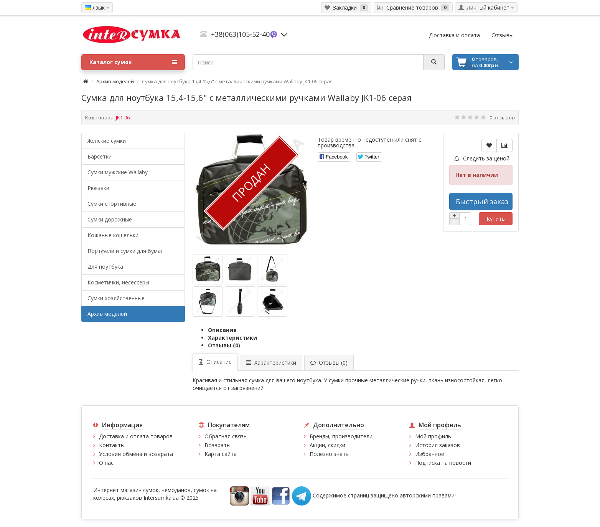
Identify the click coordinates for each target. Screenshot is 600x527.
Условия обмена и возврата (136, 454)
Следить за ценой (481, 158)
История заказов (437, 445)
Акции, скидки (327, 445)
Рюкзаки (98, 188)
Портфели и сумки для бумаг (125, 250)
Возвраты (217, 445)
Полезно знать (329, 454)
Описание (222, 330)
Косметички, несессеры (118, 282)
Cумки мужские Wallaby (117, 172)
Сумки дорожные (109, 219)
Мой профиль (433, 436)
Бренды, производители (341, 436)
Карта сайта (220, 454)
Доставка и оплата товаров (136, 436)
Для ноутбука (105, 266)
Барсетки (99, 156)
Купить (495, 218)
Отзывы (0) (224, 345)
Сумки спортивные (111, 203)
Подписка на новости (443, 462)
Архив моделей (115, 81)
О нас (106, 462)
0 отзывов (502, 117)
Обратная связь (225, 436)
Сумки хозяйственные (116, 298)
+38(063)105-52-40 (240, 34)
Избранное (429, 454)
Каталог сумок (133, 62)
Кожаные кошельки (112, 235)
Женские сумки (106, 140)
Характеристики (232, 337)
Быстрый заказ (482, 201)
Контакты (112, 445)
